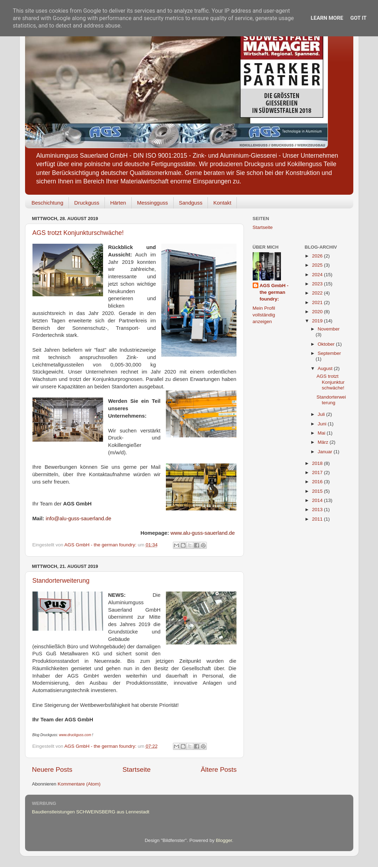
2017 (318, 472)
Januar (326, 451)
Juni (323, 423)
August (326, 368)
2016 (318, 481)
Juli (322, 414)
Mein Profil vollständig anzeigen (264, 314)
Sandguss (191, 203)
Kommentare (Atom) (79, 784)
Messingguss (152, 203)
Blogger (224, 840)
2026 (318, 256)
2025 (318, 265)
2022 (318, 293)
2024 (318, 274)
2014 (318, 500)
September (329, 353)
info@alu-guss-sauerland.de (78, 518)
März (324, 442)
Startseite (136, 769)
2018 (318, 463)
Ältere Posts (219, 769)
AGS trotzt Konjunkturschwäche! (78, 232)
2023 (318, 283)
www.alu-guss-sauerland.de (202, 533)
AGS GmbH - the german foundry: (274, 292)
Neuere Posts (52, 769)
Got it (358, 18)
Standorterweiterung (61, 580)
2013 (318, 509)
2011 (318, 519)
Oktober (327, 344)
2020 (318, 311)
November (329, 329)
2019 (318, 320)
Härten (118, 203)
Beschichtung (47, 203)
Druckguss (86, 203)
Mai (322, 433)
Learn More (327, 18)
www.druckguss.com (75, 735)
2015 (318, 491)
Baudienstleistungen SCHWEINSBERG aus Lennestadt (90, 811)
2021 (318, 302)
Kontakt (222, 203)
